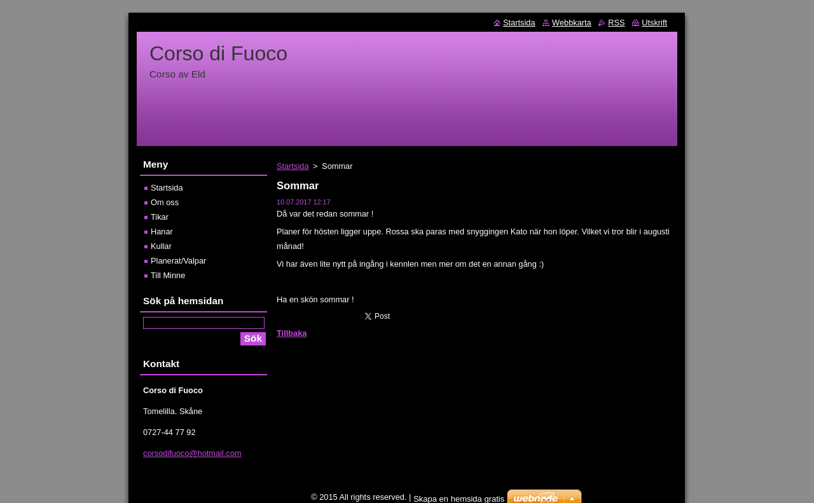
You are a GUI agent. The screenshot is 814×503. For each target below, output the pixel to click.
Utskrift (654, 22)
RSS (616, 22)
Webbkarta (571, 22)
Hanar (162, 231)
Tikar (160, 217)
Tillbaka (292, 333)
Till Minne (168, 275)
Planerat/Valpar (178, 260)
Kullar (161, 246)
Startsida (293, 166)
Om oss (165, 202)
